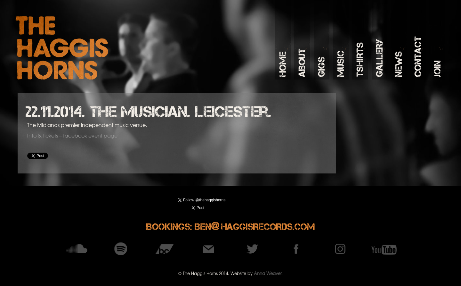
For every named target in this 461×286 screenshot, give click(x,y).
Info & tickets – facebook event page (72, 135)
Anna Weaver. (268, 273)
